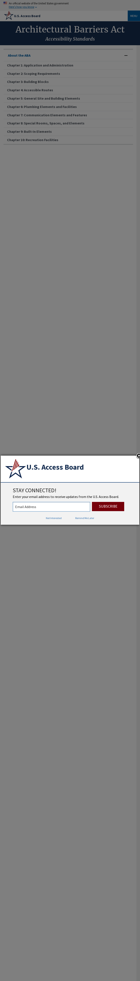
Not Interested (54, 518)
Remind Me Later (84, 518)
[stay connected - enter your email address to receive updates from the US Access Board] (51, 507)
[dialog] (70, 490)
